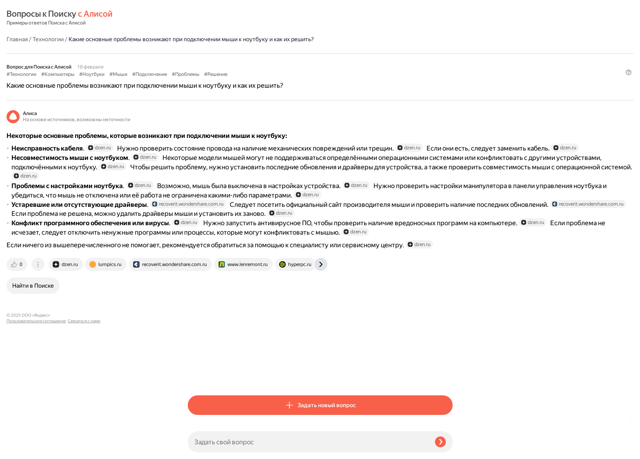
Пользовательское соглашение (36, 443)
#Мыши (300, 61)
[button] (448, 75)
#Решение (397, 61)
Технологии (229, 18)
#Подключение (330, 61)
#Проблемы (366, 61)
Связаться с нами (23, 449)
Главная (198, 18)
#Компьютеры (239, 61)
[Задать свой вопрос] (308, 441)
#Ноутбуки (273, 61)
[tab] (199, 374)
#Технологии (203, 61)
